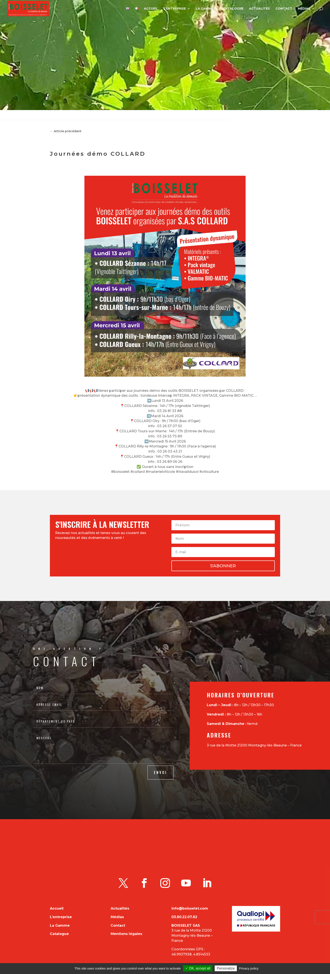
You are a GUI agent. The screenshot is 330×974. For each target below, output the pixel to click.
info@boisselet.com (189, 908)
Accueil (151, 8)
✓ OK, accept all (197, 968)
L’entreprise (175, 8)
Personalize (226, 968)
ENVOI (160, 772)
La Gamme (204, 8)
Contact (283, 8)
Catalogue (233, 8)
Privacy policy (249, 968)
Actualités (259, 8)
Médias (304, 8)
